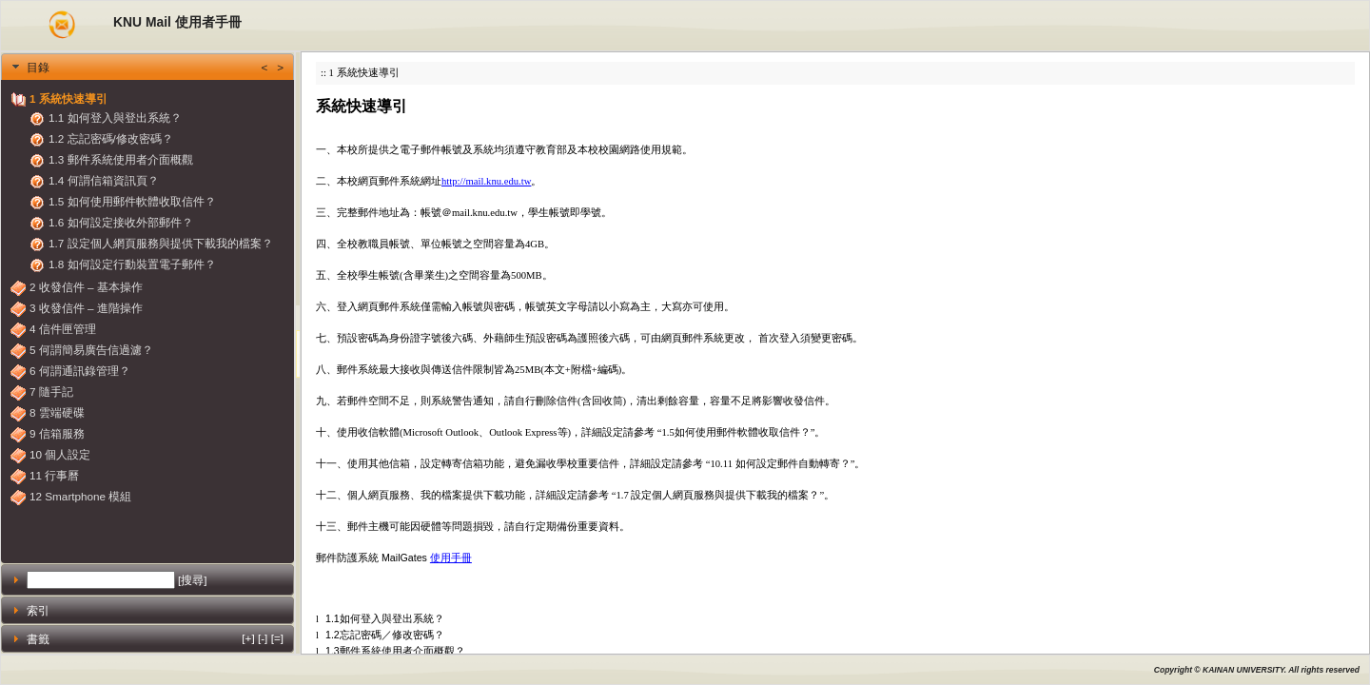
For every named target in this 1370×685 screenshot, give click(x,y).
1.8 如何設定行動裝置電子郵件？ (132, 264)
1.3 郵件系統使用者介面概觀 (121, 159)
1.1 (328, 618)
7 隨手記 (51, 391)
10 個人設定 (59, 454)
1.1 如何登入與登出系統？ (115, 117)
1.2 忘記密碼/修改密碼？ (111, 138)
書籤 (155, 638)
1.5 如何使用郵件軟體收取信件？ (132, 201)
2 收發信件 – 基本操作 (86, 287)
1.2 (328, 634)
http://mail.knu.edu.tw (486, 181)
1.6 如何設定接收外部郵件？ (121, 222)
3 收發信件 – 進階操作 (86, 308)
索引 (38, 610)
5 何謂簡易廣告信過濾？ (91, 349)
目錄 (155, 67)
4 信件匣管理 (62, 329)
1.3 (328, 650)
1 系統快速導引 (68, 98)
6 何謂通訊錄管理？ (79, 370)
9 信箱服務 (57, 433)
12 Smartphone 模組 (80, 496)
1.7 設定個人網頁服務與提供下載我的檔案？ (161, 243)
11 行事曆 (54, 475)
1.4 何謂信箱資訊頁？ (104, 180)
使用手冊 (451, 557)
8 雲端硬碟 (57, 412)
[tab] (147, 67)
